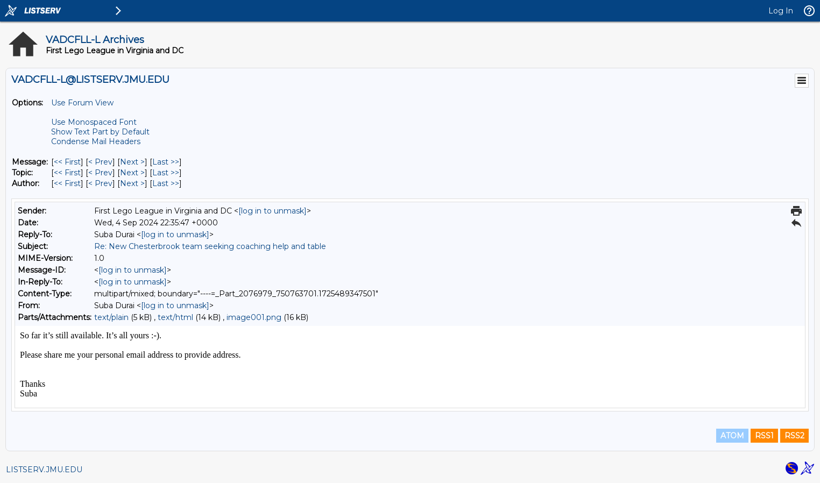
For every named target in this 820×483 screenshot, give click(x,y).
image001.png (254, 317)
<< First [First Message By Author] (67, 183)
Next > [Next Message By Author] (132, 183)
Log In (780, 11)
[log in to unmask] (272, 211)
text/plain (111, 317)
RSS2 (794, 436)
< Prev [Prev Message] (100, 162)
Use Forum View (82, 103)
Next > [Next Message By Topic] (132, 172)
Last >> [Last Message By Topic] (165, 172)
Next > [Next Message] (132, 162)
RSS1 (764, 436)
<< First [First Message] (67, 162)
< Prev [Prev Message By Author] (100, 183)
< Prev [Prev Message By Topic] (100, 172)
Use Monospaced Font (94, 122)
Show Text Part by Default (100, 132)
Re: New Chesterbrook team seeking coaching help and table (210, 246)
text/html (175, 317)
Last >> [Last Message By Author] (165, 183)
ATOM (732, 436)
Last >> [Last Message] (165, 162)
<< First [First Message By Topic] (67, 172)
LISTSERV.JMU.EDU (44, 469)
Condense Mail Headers (95, 141)
